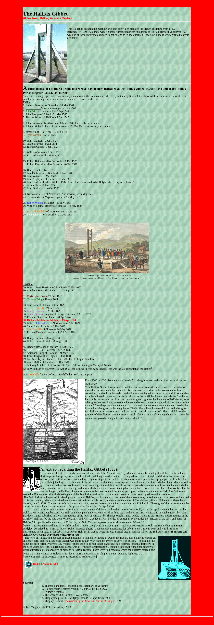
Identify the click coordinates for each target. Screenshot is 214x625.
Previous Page (50, 563)
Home (32, 563)
